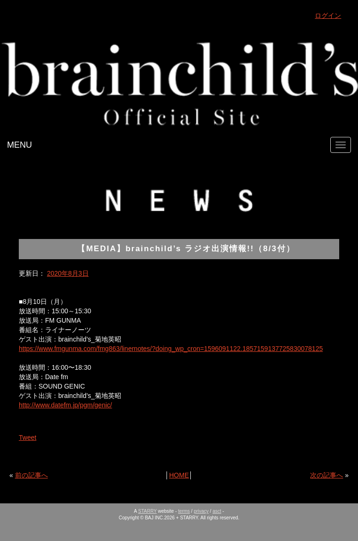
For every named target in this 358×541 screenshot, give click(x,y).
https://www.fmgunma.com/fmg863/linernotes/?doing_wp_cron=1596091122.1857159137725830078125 (171, 348)
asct (216, 511)
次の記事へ (326, 475)
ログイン (328, 15)
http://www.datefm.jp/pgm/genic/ (65, 405)
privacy (201, 511)
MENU (19, 145)
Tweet (27, 437)
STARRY (147, 511)
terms (184, 511)
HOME (179, 475)
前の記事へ (31, 475)
